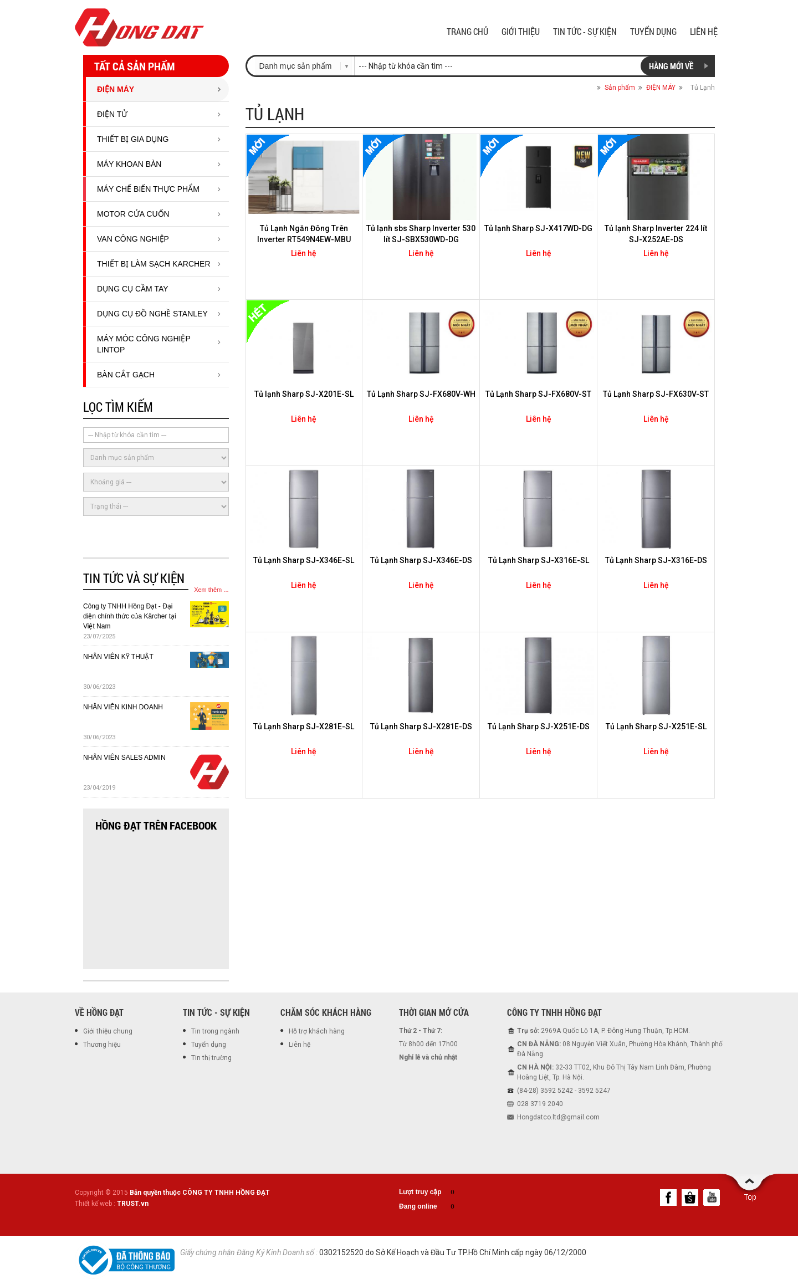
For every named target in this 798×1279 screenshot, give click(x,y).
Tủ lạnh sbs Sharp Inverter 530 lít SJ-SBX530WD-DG (420, 234)
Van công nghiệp (133, 238)
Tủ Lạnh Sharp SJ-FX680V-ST (538, 394)
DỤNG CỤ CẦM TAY (132, 288)
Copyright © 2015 (172, 1192)
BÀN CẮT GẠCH (126, 374)
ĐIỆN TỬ (112, 114)
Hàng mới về (671, 65)
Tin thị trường (211, 1058)
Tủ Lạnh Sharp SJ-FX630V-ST (656, 394)
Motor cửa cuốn (133, 213)
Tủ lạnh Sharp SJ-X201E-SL (304, 394)
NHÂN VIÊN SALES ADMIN (124, 757)
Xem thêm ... (211, 589)
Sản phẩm (620, 87)
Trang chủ (584, 87)
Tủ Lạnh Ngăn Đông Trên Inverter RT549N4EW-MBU (304, 234)
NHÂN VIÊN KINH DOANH (123, 707)
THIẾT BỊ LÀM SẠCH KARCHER (154, 263)
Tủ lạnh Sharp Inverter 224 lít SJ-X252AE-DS (656, 234)
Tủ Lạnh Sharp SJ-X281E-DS (421, 726)
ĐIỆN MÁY (115, 89)
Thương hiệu (102, 1044)
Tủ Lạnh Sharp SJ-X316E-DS (656, 560)
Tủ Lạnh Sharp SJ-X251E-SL (656, 726)
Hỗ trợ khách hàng (317, 1031)
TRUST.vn (133, 1204)
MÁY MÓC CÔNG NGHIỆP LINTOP (144, 344)
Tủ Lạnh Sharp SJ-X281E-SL (303, 726)
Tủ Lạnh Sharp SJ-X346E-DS (421, 560)
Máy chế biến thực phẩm (148, 189)
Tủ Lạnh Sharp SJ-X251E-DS (539, 726)
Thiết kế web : (95, 1204)
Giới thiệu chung (107, 1031)
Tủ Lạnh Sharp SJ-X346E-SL (303, 560)
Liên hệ (299, 1044)
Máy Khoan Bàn (129, 164)
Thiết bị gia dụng (132, 139)
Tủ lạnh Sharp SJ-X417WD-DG (538, 228)
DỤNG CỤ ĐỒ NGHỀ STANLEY (152, 313)
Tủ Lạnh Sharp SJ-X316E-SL (538, 560)
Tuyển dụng (208, 1044)
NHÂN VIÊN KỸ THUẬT (118, 657)
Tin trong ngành (215, 1031)
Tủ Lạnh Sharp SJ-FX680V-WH (421, 394)
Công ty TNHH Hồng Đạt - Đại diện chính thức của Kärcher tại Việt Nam (129, 616)
